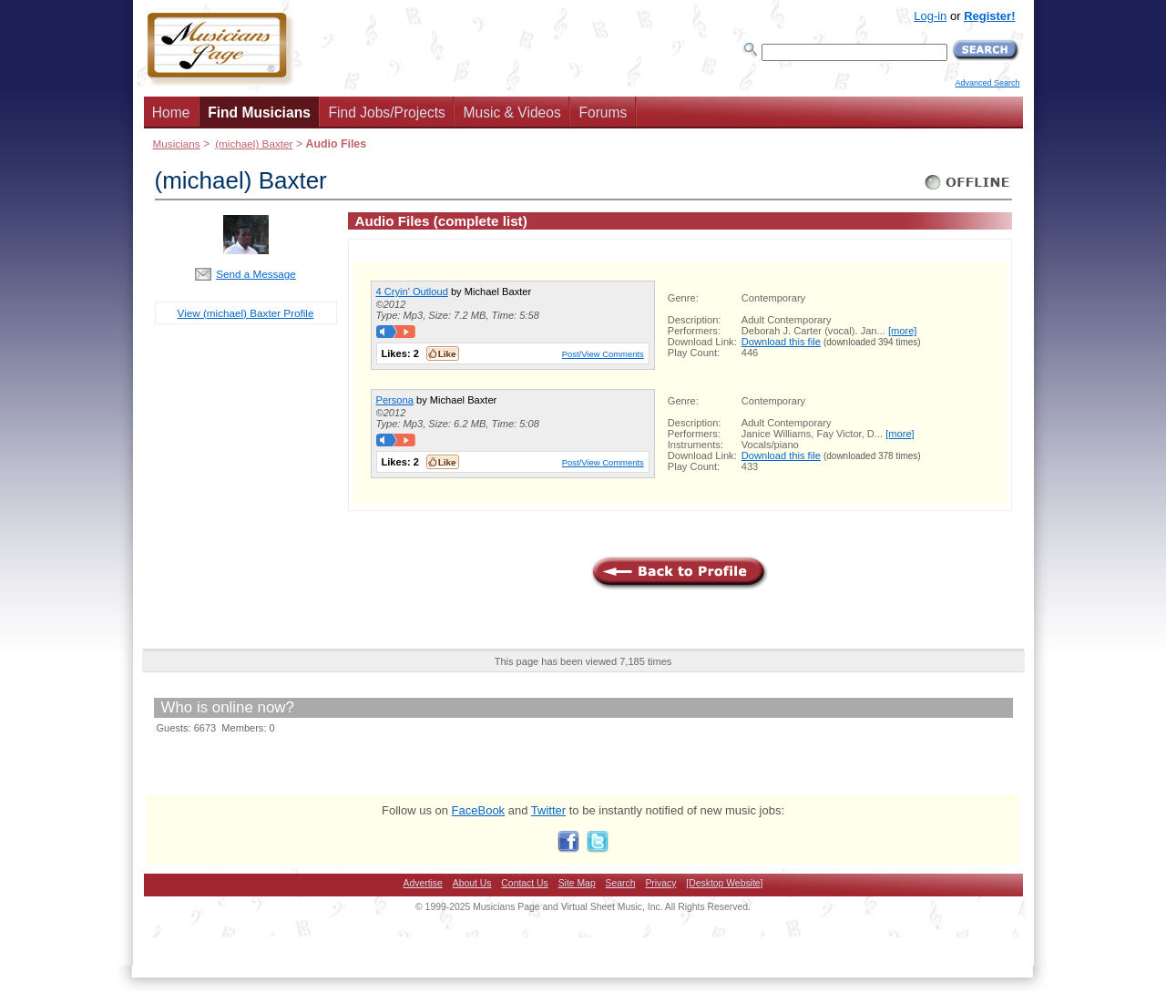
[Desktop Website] (724, 883)
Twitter (548, 810)
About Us (472, 883)
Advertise (423, 883)
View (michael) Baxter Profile (246, 313)
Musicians (176, 143)
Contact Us (524, 883)
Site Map (577, 883)
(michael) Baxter (253, 143)
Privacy (660, 883)
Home (171, 112)
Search (621, 883)
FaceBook (479, 810)
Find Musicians (259, 112)
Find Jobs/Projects (387, 112)
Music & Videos (512, 112)
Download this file (781, 341)
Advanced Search (987, 82)
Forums (602, 112)
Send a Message (256, 274)
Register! (989, 16)
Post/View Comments (603, 354)
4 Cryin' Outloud (412, 291)
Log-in (930, 16)
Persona (395, 399)
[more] (902, 330)
